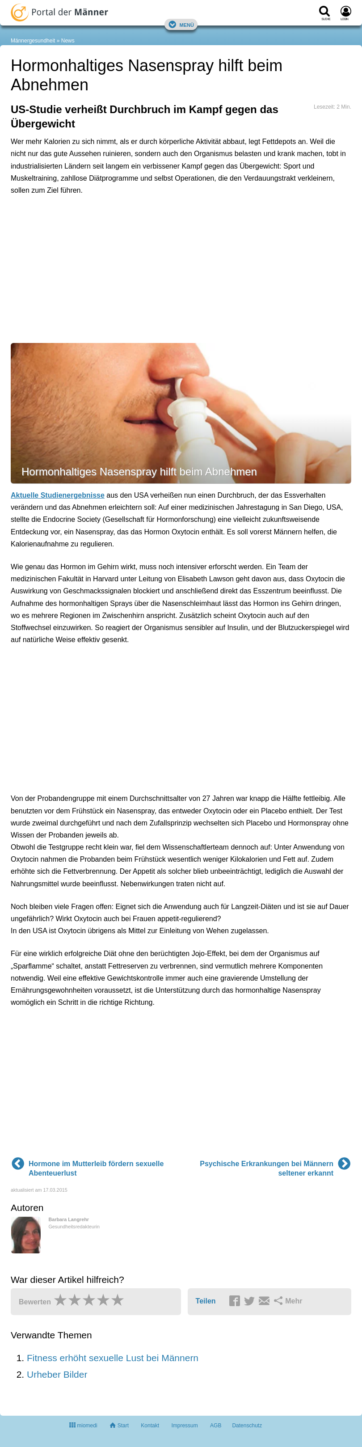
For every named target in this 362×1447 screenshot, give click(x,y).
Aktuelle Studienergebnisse (58, 495)
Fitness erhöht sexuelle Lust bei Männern (112, 1358)
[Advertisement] (149, 243)
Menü (181, 24)
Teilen (206, 1301)
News (68, 41)
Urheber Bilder (57, 1374)
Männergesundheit (33, 41)
